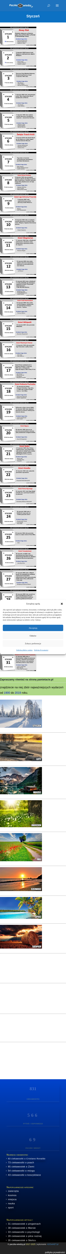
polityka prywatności (55, 1252)
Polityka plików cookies (24, 650)
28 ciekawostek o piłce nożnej (25, 1236)
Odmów (33, 636)
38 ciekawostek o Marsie (22, 1228)
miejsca (12, 1199)
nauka (11, 1203)
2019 (18, 692)
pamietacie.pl (45, 679)
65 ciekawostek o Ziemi (21, 1166)
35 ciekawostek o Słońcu (22, 1240)
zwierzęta (13, 1191)
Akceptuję (33, 628)
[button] (61, 603)
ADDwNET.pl (52, 1244)
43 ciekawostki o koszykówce (24, 1175)
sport (11, 1207)
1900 (7, 692)
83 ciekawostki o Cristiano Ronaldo (26, 1158)
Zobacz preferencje (33, 643)
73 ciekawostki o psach (21, 1162)
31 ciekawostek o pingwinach (24, 1224)
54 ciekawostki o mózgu (21, 1171)
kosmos (12, 1195)
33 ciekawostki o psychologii (24, 1232)
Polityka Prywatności (41, 650)
